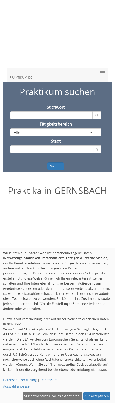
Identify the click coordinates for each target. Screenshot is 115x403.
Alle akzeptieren (96, 396)
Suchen (55, 166)
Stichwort (56, 107)
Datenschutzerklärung (20, 380)
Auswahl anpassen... (18, 386)
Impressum (49, 380)
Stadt (56, 141)
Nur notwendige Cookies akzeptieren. (52, 396)
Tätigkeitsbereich (56, 124)
